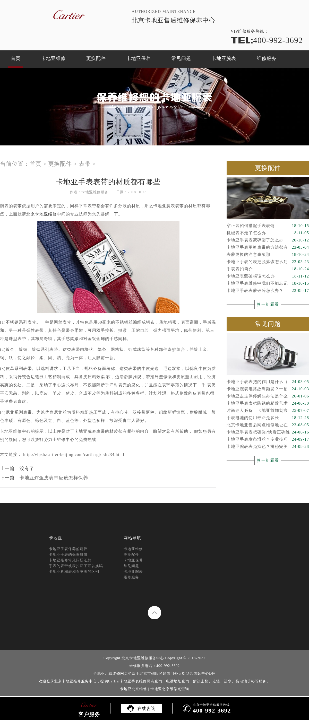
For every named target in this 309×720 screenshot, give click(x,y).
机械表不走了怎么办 (268, 233)
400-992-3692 (267, 40)
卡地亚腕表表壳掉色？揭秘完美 (268, 446)
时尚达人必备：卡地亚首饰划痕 (268, 410)
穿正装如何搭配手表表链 (268, 225)
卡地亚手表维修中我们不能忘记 (268, 283)
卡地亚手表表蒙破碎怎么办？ (268, 290)
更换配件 (96, 58)
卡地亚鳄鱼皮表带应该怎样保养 (54, 477)
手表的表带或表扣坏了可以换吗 (76, 566)
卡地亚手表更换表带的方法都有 (268, 247)
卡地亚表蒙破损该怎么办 (268, 276)
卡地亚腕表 (224, 58)
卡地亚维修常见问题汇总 (70, 560)
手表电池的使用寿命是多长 (268, 417)
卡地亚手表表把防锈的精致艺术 (268, 403)
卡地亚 (55, 538)
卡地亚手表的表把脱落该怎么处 (268, 261)
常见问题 (181, 58)
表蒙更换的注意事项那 (268, 254)
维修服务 (266, 58)
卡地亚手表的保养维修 (68, 555)
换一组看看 (268, 304)
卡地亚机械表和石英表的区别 (74, 572)
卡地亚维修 (53, 58)
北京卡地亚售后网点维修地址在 (268, 425)
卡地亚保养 (138, 58)
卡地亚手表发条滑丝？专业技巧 (268, 439)
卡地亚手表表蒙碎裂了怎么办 (268, 240)
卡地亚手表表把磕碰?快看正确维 (268, 432)
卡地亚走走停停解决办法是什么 (268, 396)
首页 (16, 58)
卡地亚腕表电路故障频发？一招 (268, 389)
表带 (85, 164)
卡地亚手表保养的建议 (68, 549)
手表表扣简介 (268, 269)
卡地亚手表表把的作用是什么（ (268, 381)
